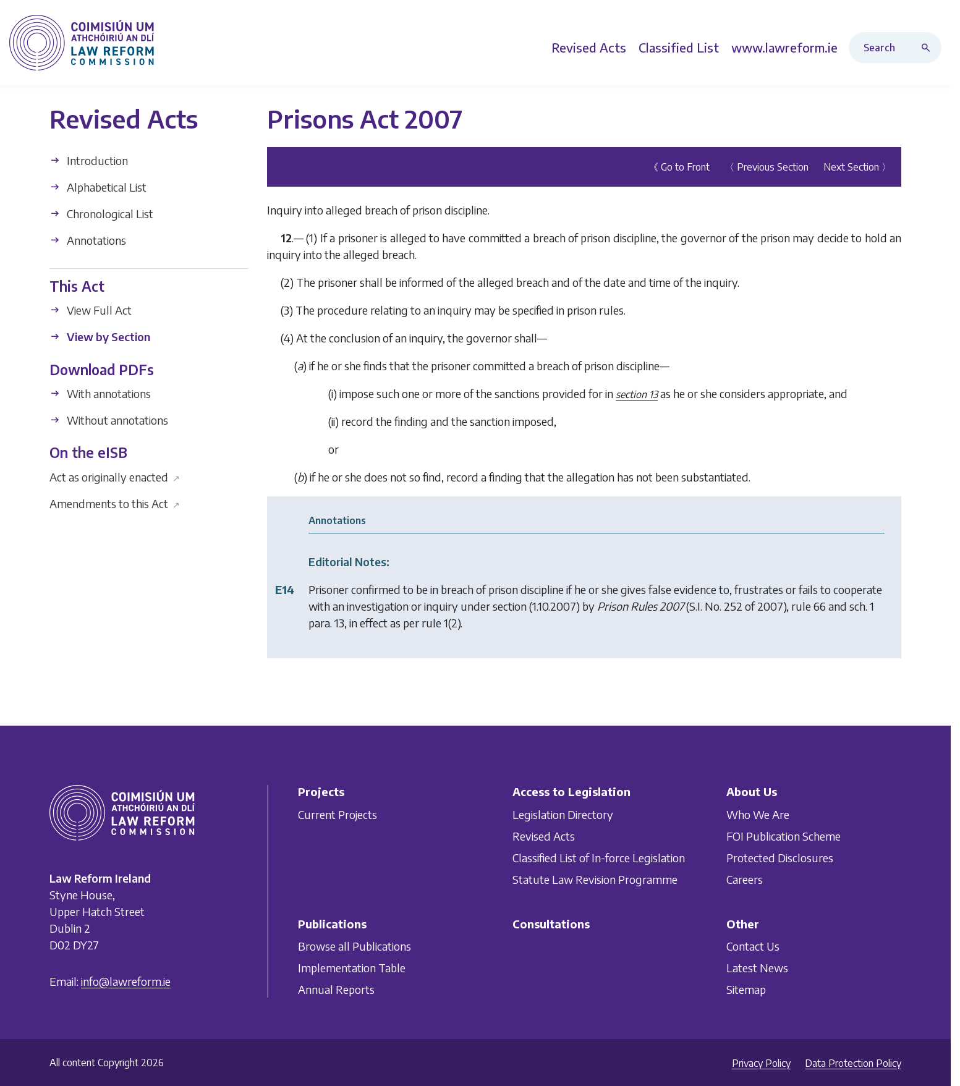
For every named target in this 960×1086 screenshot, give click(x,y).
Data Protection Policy (853, 1063)
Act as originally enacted (114, 476)
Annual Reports (336, 989)
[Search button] (928, 47)
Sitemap (746, 989)
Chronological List (101, 213)
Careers (744, 879)
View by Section (99, 336)
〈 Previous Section (766, 167)
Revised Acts (543, 836)
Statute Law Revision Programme (595, 879)
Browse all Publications (354, 946)
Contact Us (752, 946)
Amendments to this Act (114, 503)
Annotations (87, 240)
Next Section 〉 (857, 167)
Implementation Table (352, 968)
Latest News (757, 968)
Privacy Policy (761, 1063)
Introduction (88, 160)
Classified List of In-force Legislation (598, 858)
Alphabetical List (98, 187)
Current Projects (337, 814)
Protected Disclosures (779, 858)
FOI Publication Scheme (783, 836)
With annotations (100, 393)
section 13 (637, 394)
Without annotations (108, 420)
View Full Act (90, 310)
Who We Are (757, 814)
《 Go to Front (679, 167)
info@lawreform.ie (126, 981)
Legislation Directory (562, 814)
